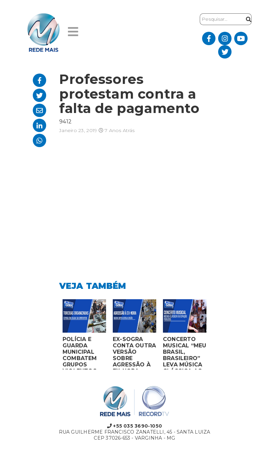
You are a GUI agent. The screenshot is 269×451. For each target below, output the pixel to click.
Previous (54, 336)
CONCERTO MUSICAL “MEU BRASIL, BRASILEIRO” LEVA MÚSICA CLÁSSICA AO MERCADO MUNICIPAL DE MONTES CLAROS (184, 352)
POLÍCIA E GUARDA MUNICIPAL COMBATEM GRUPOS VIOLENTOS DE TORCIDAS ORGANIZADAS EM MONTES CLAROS (84, 352)
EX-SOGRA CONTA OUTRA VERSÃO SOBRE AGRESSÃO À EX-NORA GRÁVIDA (134, 352)
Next (214, 336)
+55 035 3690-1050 (134, 426)
